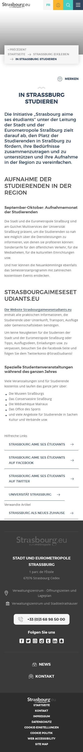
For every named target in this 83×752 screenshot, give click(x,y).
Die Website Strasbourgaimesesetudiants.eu (37, 309)
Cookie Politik (41, 733)
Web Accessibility (41, 738)
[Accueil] (16, 5)
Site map (41, 744)
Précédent (18, 49)
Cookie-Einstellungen (41, 727)
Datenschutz (42, 722)
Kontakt (41, 711)
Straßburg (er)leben (51, 54)
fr (48, 5)
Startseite (16, 54)
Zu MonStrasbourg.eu (58, 5)
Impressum (41, 716)
